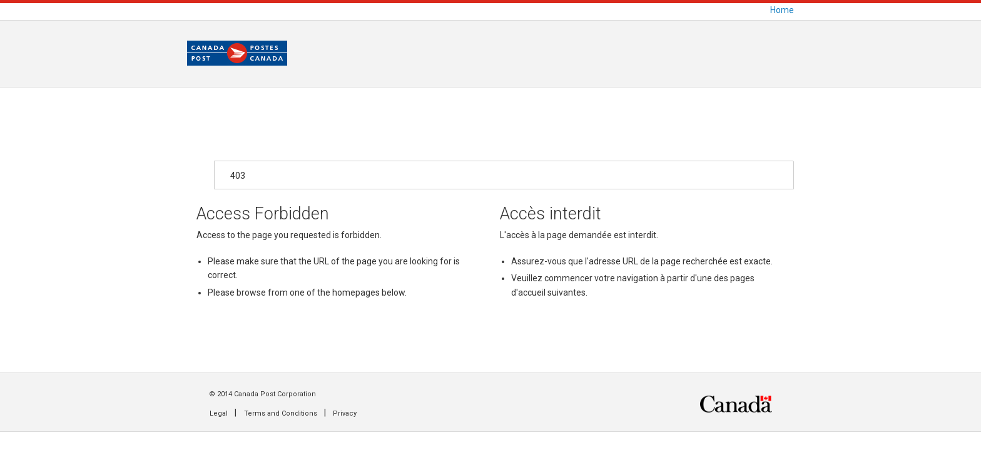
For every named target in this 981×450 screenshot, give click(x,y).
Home (782, 10)
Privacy (345, 413)
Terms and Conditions (280, 413)
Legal (219, 413)
